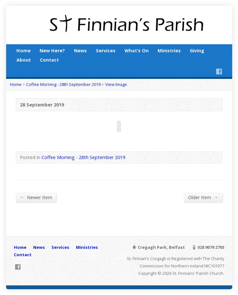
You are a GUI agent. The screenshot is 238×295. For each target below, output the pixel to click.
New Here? (52, 50)
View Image (116, 84)
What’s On (136, 50)
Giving (197, 50)
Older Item (203, 197)
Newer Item (36, 197)
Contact (49, 60)
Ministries (169, 50)
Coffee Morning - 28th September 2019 (63, 84)
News (80, 50)
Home (23, 50)
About (23, 60)
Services (105, 50)
